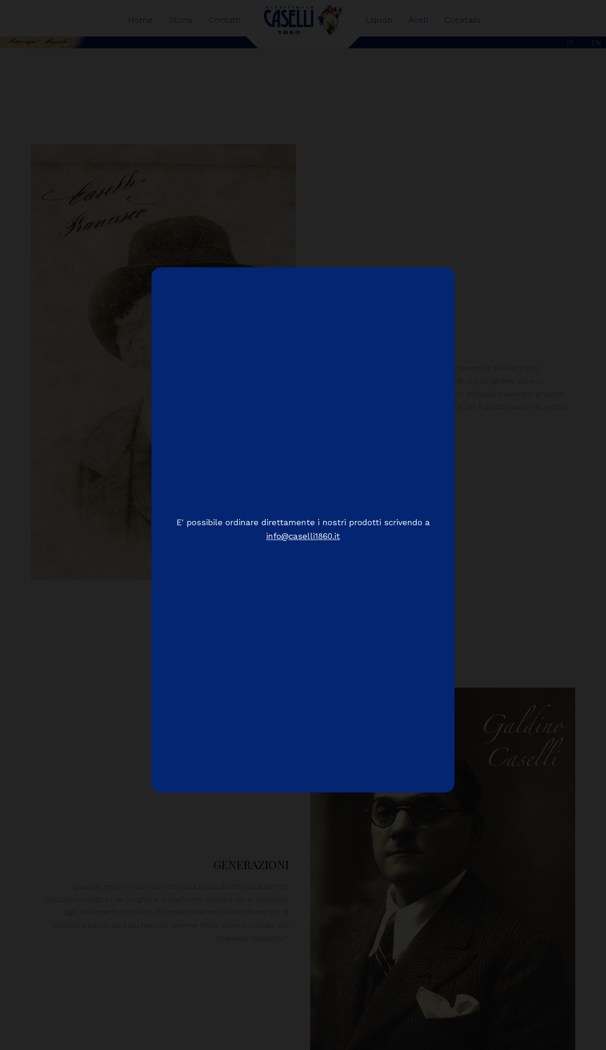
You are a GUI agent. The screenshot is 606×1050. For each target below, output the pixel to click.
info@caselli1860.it (303, 536)
